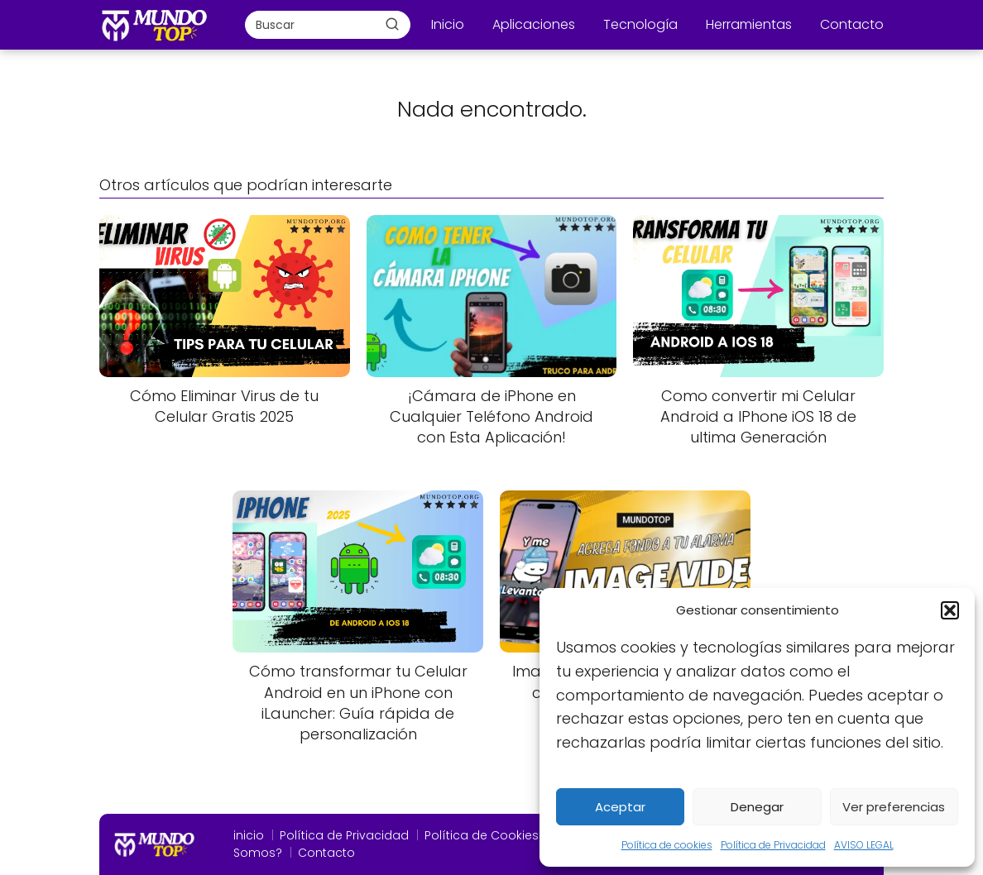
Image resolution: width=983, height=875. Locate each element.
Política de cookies (666, 845)
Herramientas (749, 24)
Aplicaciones (533, 24)
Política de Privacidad (773, 845)
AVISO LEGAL (864, 845)
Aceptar (620, 806)
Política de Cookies (481, 835)
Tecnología (640, 24)
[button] (950, 610)
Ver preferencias (893, 806)
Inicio (447, 24)
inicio (248, 835)
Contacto (852, 24)
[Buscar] (392, 24)
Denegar (757, 806)
